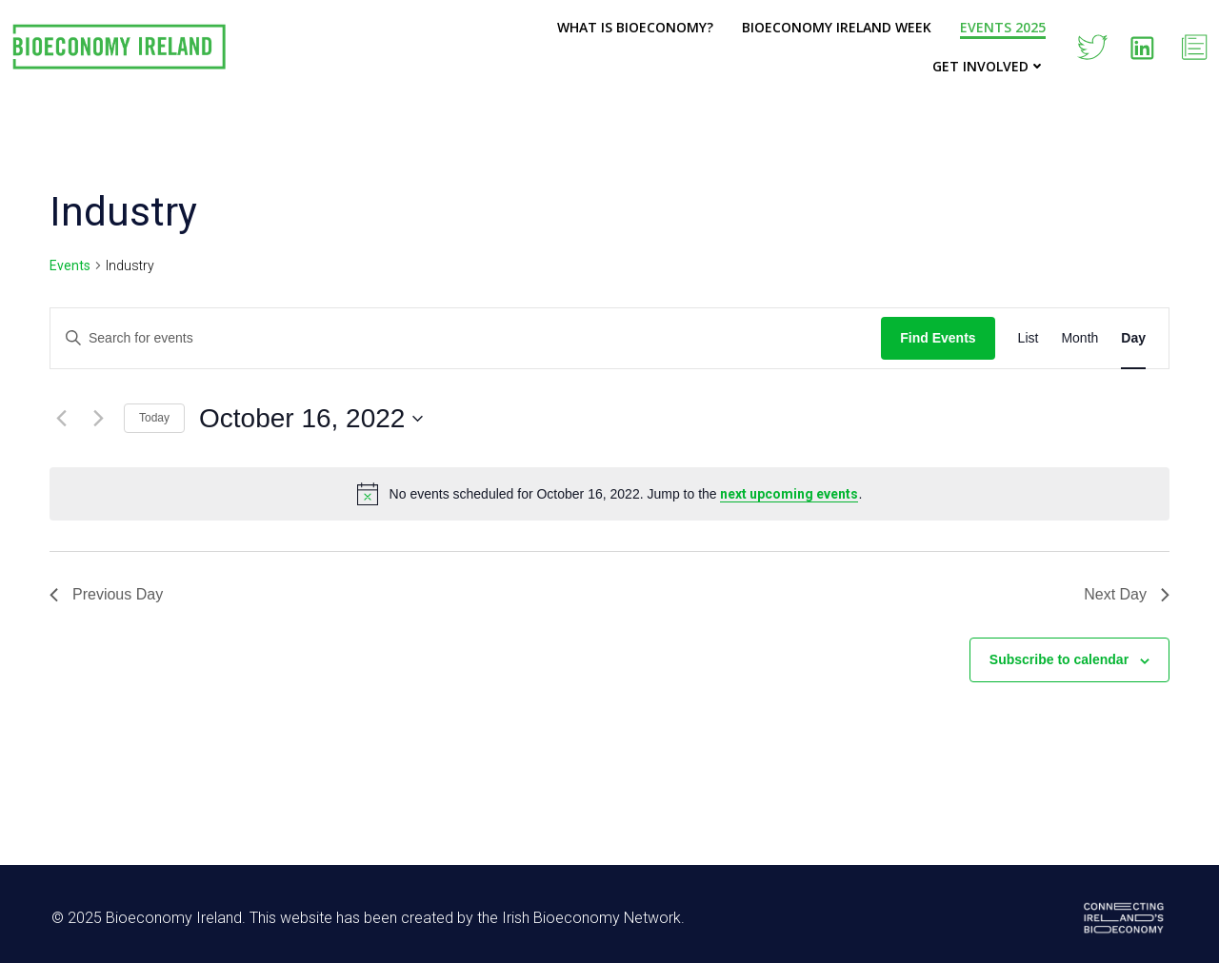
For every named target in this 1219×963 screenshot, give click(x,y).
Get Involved (989, 66)
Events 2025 (1003, 27)
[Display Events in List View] (1028, 338)
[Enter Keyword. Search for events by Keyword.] (465, 338)
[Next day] (98, 418)
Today (154, 417)
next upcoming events (789, 493)
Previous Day (106, 594)
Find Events (937, 337)
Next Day (1126, 594)
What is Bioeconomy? (635, 27)
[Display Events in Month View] (1079, 338)
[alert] (609, 494)
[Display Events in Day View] (1133, 338)
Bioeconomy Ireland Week (836, 27)
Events (70, 265)
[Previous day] (61, 418)
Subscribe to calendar (1059, 659)
